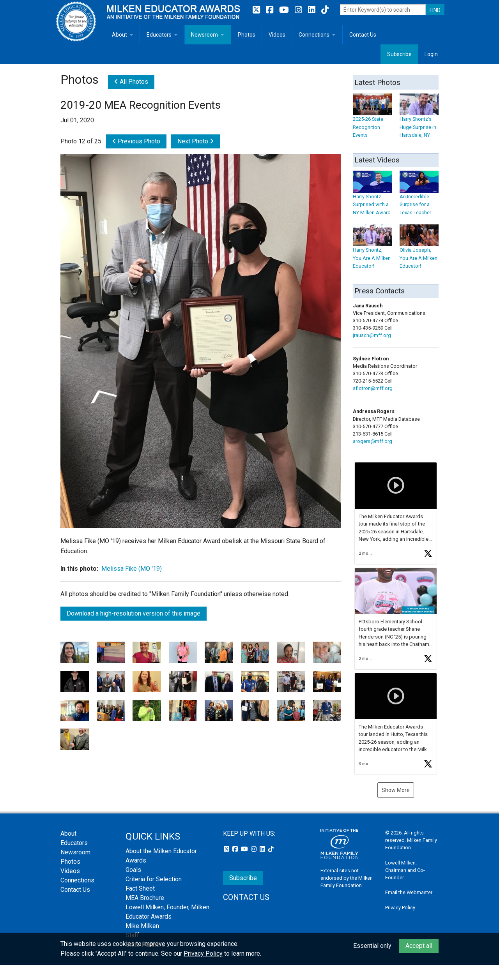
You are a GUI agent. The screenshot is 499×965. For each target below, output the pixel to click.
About (119, 35)
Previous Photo (136, 141)
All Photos (131, 81)
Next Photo (195, 141)
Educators (159, 35)
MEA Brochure (145, 897)
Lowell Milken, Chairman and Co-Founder (405, 870)
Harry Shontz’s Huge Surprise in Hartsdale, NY (419, 119)
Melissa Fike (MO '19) (131, 568)
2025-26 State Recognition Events (372, 119)
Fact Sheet (140, 888)
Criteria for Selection (154, 879)
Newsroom (204, 35)
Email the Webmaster (408, 892)
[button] (396, 513)
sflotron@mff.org (373, 388)
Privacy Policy (400, 907)
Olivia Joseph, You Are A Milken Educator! (419, 250)
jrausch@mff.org (372, 335)
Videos (277, 35)
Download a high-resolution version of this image (133, 613)
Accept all (418, 945)
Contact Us (362, 35)
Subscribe (399, 54)
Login (431, 54)
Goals (133, 869)
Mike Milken (142, 926)
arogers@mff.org (372, 441)
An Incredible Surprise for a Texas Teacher (419, 196)
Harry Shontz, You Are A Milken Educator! (372, 250)
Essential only (372, 945)
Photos (246, 35)
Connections (314, 35)
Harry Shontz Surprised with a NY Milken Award (372, 196)
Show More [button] (396, 790)
